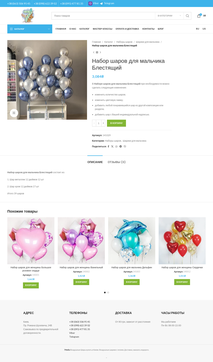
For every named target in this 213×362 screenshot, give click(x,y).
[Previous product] (93, 52)
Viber (93, 3)
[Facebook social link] (108, 146)
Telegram (106, 3)
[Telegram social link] (120, 146)
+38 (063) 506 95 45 (18, 3)
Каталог (108, 41)
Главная (96, 41)
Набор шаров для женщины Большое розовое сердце (30, 269)
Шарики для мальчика (147, 41)
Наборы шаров (124, 41)
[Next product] (100, 52)
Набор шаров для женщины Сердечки (182, 267)
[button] (31, 285)
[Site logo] (28, 15)
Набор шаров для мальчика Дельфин (131, 267)
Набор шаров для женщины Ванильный (81, 267)
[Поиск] (121, 16)
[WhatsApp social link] (116, 146)
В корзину (116, 123)
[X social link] (112, 146)
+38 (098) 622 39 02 (45, 3)
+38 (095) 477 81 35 (71, 3)
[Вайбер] (125, 146)
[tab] (95, 160)
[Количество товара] (98, 123)
